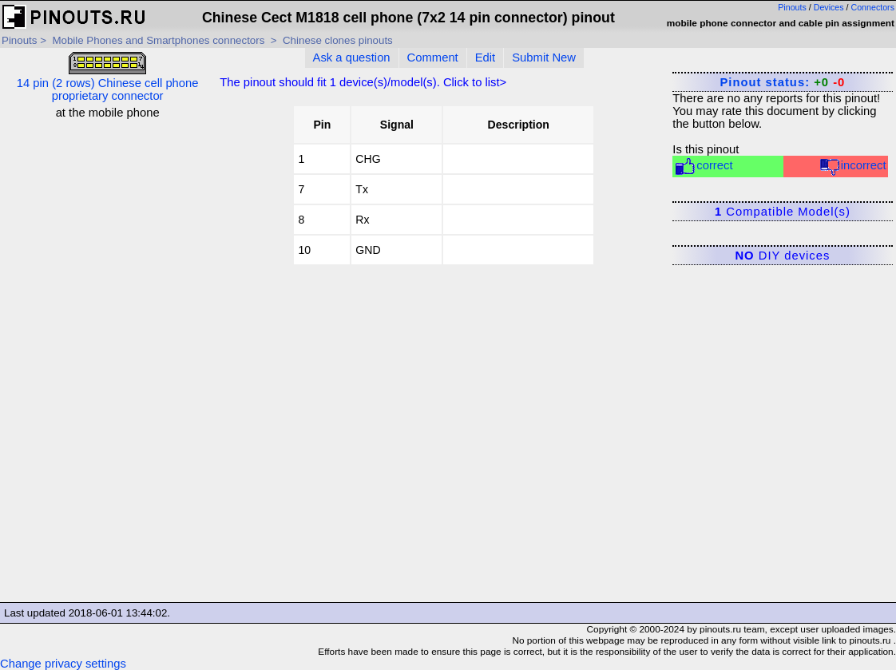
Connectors (873, 7)
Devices (829, 7)
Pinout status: (782, 82)
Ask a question (352, 57)
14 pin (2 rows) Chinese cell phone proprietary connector (108, 77)
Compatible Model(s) (782, 211)
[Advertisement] (107, 358)
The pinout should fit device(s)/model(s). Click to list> (363, 82)
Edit (485, 57)
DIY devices (782, 255)
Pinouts (792, 7)
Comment (432, 57)
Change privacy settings (63, 663)
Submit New (544, 57)
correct (703, 166)
